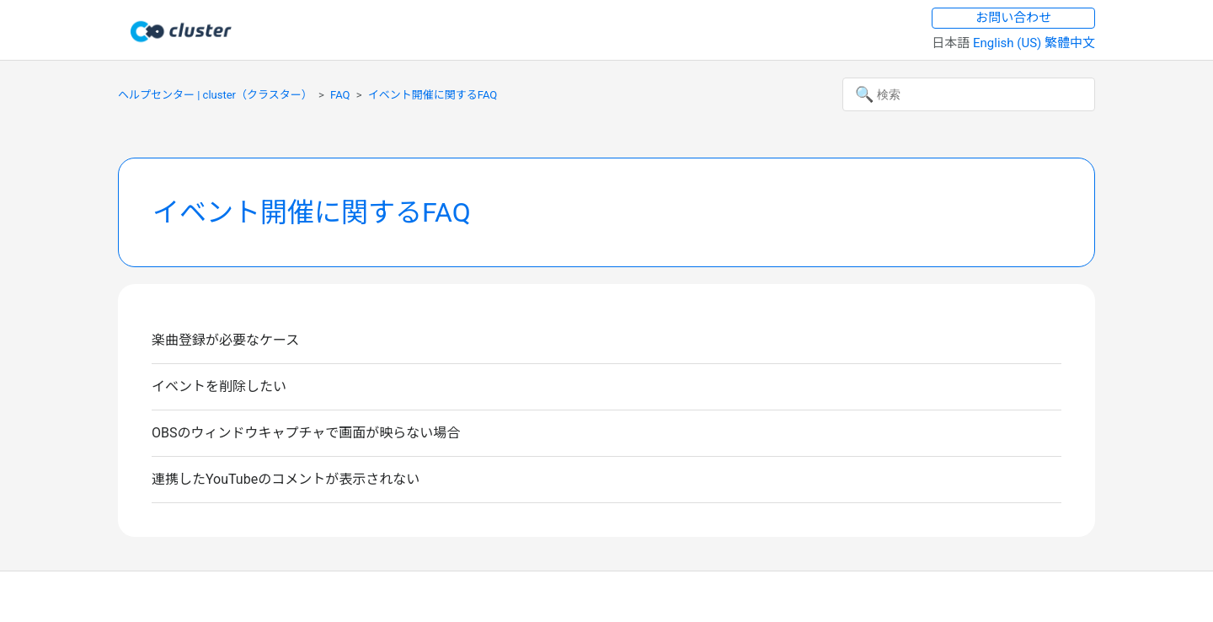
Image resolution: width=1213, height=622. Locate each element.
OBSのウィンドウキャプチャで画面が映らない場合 (306, 433)
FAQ (340, 94)
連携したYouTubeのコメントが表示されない (285, 479)
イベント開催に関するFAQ (432, 94)
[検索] (968, 94)
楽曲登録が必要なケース (225, 340)
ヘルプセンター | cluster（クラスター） (215, 94)
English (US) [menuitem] (1009, 43)
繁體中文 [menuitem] (1070, 43)
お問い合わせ (1013, 17)
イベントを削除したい (219, 386)
